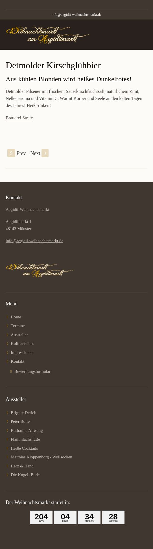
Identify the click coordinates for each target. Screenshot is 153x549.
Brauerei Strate (19, 117)
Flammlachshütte (25, 439)
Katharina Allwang (27, 430)
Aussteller (19, 335)
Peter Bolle (20, 421)
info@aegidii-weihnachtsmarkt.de (77, 14)
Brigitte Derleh (23, 412)
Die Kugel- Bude (25, 475)
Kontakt (17, 361)
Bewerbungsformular (32, 371)
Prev (16, 153)
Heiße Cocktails (24, 448)
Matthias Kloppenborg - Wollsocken (41, 457)
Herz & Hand (22, 466)
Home (16, 317)
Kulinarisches (22, 343)
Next (39, 153)
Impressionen (22, 352)
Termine (18, 325)
